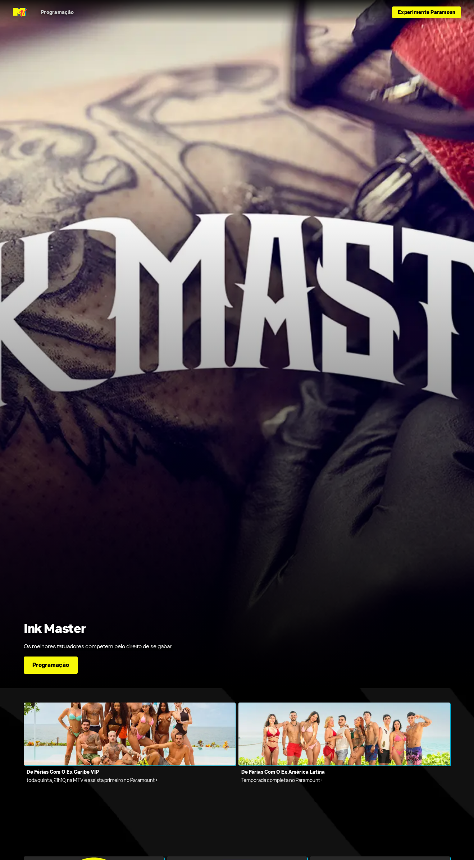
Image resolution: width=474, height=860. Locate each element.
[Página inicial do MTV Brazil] (20, 12)
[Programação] (57, 12)
